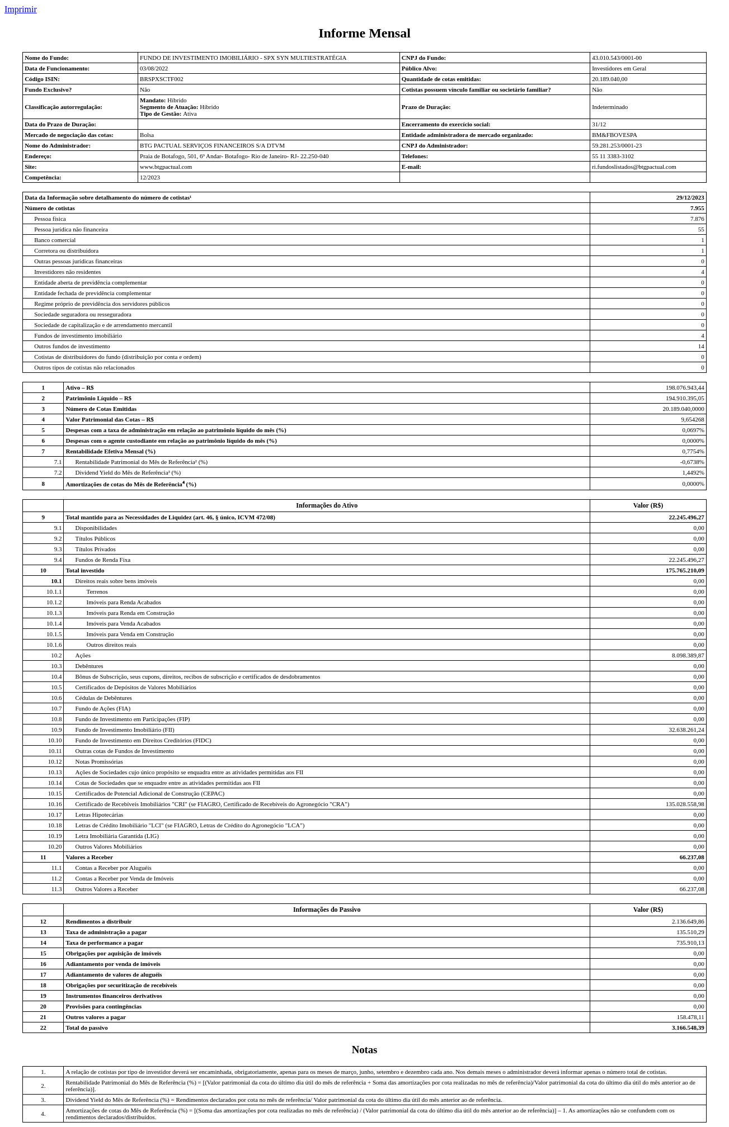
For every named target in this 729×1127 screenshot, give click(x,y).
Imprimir (20, 9)
